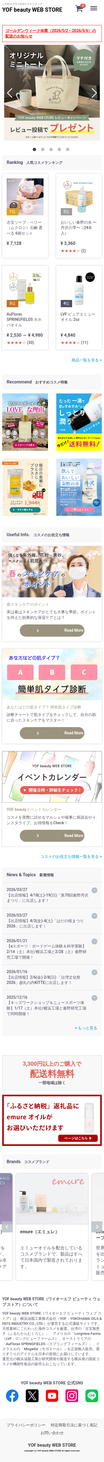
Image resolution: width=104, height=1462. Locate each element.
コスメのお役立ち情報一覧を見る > (71, 856)
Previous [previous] (11, 92)
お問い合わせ (52, 1433)
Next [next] (92, 92)
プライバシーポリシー (26, 1425)
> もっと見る (86, 1028)
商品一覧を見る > (87, 360)
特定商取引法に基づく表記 (74, 1425)
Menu (94, 6)
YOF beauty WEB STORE (32, 9)
